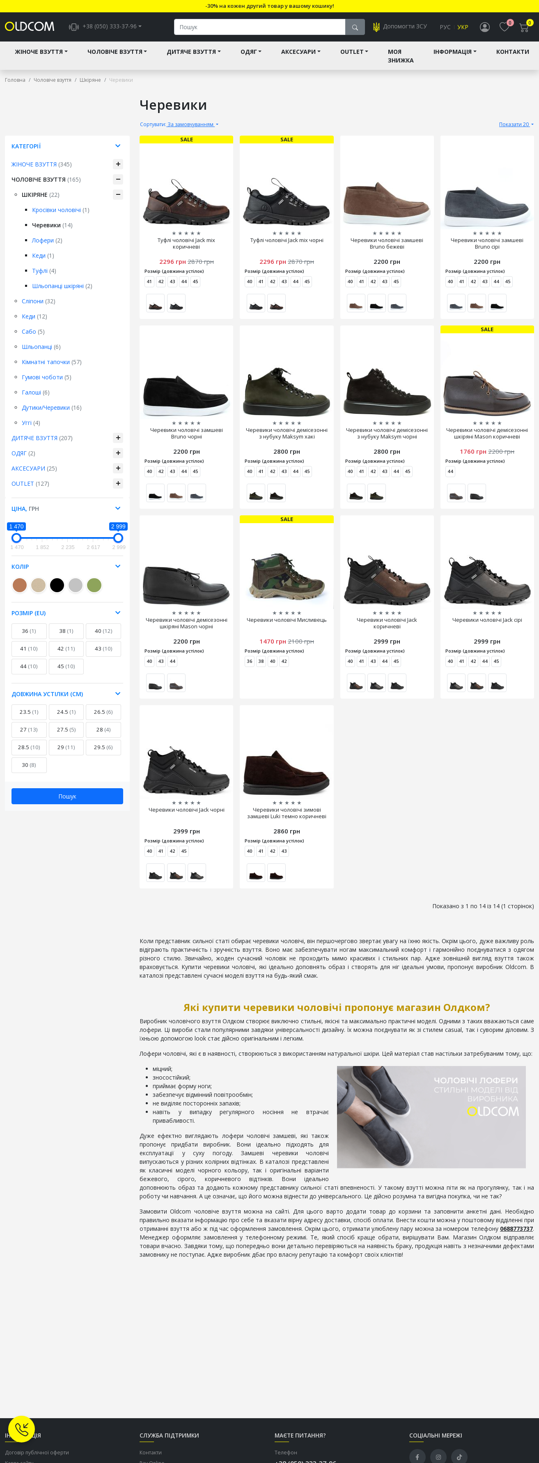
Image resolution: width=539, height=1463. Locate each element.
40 (103, 631)
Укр (462, 27)
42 (66, 649)
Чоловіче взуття (114, 52)
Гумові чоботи (46, 377)
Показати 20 (514, 124)
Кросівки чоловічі (60, 210)
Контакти (512, 52)
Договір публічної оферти (37, 1452)
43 (103, 649)
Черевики (52, 225)
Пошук (67, 797)
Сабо (33, 332)
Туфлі (44, 271)
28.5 (29, 747)
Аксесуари (298, 52)
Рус (445, 27)
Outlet (352, 52)
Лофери (47, 241)
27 (29, 730)
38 (66, 631)
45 (66, 666)
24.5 (66, 712)
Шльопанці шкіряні (62, 286)
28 (103, 730)
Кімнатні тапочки (52, 362)
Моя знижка (401, 56)
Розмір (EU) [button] (28, 613)
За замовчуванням (177, 125)
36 (29, 631)
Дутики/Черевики (52, 408)
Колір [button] (20, 567)
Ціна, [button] (25, 509)
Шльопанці (41, 347)
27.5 (66, 730)
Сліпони (38, 301)
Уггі (31, 423)
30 (29, 765)
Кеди (43, 256)
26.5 (103, 712)
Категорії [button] (26, 146)
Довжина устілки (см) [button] (47, 694)
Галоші (36, 393)
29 (66, 747)
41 (29, 649)
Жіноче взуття (39, 52)
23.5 (29, 712)
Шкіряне (41, 195)
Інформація (452, 52)
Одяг (249, 52)
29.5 (103, 747)
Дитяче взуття (191, 52)
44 (29, 666)
